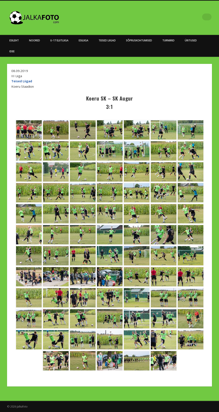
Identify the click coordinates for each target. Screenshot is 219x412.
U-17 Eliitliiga (59, 40)
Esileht (14, 40)
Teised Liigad (107, 40)
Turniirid (168, 40)
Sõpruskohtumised (139, 40)
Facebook (199, 17)
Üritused (191, 40)
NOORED (34, 40)
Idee (12, 51)
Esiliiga (83, 40)
